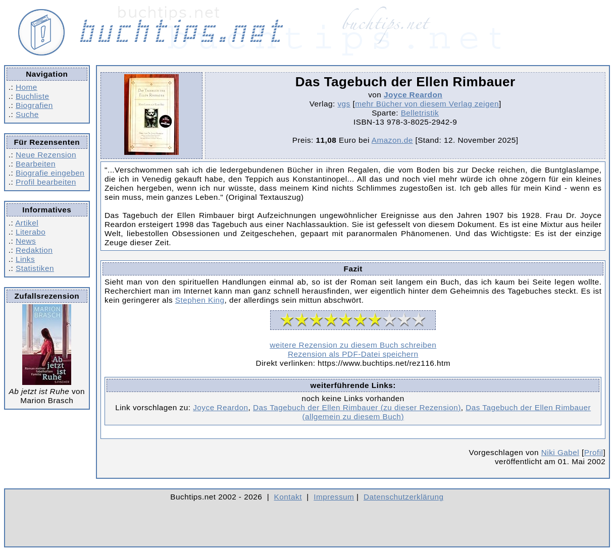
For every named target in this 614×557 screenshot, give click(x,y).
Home (26, 87)
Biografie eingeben (50, 173)
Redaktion (34, 250)
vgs (343, 103)
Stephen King (200, 300)
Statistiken (35, 268)
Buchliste (32, 96)
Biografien (34, 105)
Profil (593, 452)
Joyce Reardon (413, 94)
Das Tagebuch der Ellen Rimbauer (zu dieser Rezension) (357, 407)
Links (25, 259)
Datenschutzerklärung (404, 496)
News (26, 241)
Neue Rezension (46, 154)
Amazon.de (392, 140)
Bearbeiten (36, 163)
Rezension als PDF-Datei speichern (353, 354)
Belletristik (420, 112)
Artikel (26, 222)
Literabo (30, 232)
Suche (27, 114)
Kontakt (288, 496)
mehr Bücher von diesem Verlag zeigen (427, 103)
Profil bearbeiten (46, 182)
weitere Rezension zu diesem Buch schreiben (353, 345)
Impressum (334, 496)
